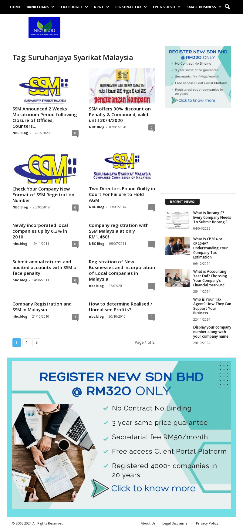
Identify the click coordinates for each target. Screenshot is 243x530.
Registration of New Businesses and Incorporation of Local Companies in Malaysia (122, 270)
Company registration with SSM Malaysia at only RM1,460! (119, 231)
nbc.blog (19, 243)
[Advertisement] (159, 30)
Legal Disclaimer (175, 523)
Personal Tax (131, 7)
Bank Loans (40, 7)
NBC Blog (20, 132)
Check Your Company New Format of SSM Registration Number (43, 194)
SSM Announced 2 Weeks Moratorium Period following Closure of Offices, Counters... (44, 117)
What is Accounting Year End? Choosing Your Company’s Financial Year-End (210, 278)
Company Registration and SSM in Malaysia (42, 306)
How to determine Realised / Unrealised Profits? (120, 306)
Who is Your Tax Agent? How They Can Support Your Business (212, 306)
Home (15, 7)
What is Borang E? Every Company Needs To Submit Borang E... (212, 217)
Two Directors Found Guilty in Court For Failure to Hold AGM (122, 194)
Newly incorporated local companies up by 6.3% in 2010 (40, 231)
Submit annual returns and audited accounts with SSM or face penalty (45, 267)
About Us (148, 523)
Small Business (204, 7)
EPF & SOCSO (167, 7)
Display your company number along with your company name (212, 332)
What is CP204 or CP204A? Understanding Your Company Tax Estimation (210, 248)
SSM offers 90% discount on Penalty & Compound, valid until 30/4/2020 (120, 114)
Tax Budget (74, 7)
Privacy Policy (207, 523)
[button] (227, 7)
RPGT (101, 7)
